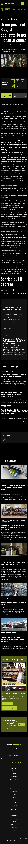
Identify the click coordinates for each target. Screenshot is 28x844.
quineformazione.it (22, 758)
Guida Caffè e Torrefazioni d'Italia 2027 (11, 331)
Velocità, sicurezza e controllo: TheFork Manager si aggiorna (11, 393)
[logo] (9, 3)
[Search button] (26, 3)
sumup (9, 406)
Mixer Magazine (14, 779)
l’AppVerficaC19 (22, 203)
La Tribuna (14, 833)
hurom (2, 558)
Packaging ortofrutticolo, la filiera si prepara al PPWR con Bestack (13, 526)
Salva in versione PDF (20, 95)
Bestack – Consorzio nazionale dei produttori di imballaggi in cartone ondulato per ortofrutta (14, 521)
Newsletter (14, 776)
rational (2, 481)
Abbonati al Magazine (9, 708)
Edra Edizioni (14, 821)
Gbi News (14, 812)
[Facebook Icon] (15, 762)
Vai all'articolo (7, 703)
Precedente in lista (8, 302)
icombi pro (8, 633)
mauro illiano (13, 335)
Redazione (12, 311)
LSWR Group (14, 827)
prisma (2, 598)
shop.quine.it (14, 758)
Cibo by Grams (14, 800)
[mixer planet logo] (14, 744)
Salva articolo (7, 95)
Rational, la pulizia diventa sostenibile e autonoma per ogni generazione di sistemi (13, 487)
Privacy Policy (14, 782)
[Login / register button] (22, 3)
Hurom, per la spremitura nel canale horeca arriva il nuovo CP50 (13, 563)
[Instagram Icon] (13, 762)
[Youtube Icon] (20, 762)
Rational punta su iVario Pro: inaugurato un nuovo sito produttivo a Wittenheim (14, 639)
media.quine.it (7, 758)
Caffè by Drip (14, 805)
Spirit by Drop (14, 802)
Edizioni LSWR (14, 824)
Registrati (21, 724)
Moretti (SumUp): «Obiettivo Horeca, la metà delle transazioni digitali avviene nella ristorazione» (14, 411)
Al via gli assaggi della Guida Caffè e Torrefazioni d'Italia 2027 (14, 340)
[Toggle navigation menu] (2, 3)
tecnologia (3, 16)
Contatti (14, 773)
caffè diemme (14, 19)
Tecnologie (7, 8)
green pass (3, 19)
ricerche (8, 16)
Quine (14, 830)
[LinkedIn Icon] (18, 762)
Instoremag (14, 815)
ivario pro (14, 633)
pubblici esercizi (16, 16)
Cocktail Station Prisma (10, 598)
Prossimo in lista (8, 328)
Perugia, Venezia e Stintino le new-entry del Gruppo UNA (13, 308)
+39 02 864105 (16, 755)
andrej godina (6, 335)
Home (2, 8)
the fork (9, 389)
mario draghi (23, 16)
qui (17, 278)
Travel (14, 794)
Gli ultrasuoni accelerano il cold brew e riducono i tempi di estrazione (14, 376)
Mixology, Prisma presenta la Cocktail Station (13, 603)
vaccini (8, 19)
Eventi (14, 797)
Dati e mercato (14, 788)
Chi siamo (14, 770)
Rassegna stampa (5, 371)
